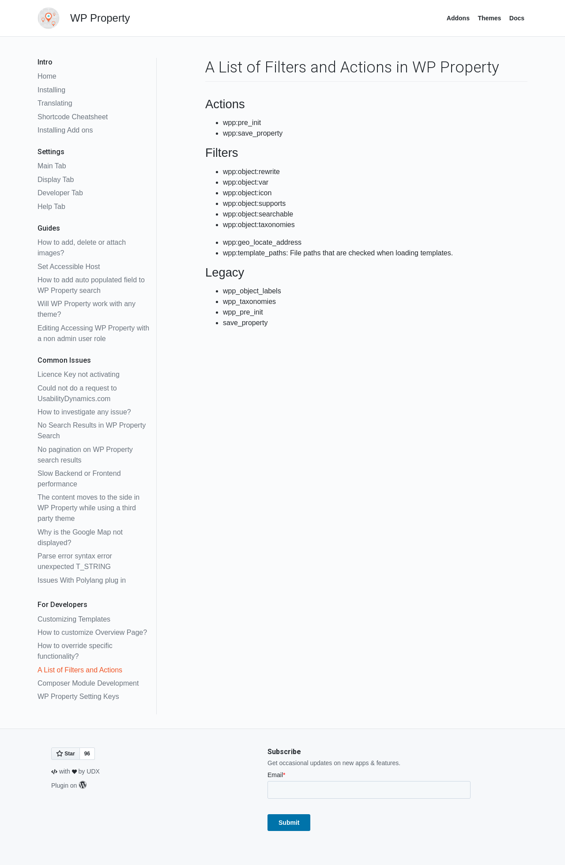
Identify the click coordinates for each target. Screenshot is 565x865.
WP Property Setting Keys (78, 696)
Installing (51, 90)
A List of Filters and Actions (80, 670)
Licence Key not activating (79, 374)
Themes (489, 18)
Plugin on (69, 785)
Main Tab (52, 166)
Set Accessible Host (69, 266)
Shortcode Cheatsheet (73, 117)
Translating (55, 103)
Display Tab (56, 179)
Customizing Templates (74, 619)
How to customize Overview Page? (92, 632)
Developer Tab (60, 193)
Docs (516, 18)
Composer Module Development (88, 683)
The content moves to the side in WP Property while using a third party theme (88, 507)
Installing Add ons (65, 130)
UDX (93, 771)
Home (47, 76)
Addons (458, 18)
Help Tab (51, 206)
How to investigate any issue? (84, 412)
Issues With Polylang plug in (82, 580)
